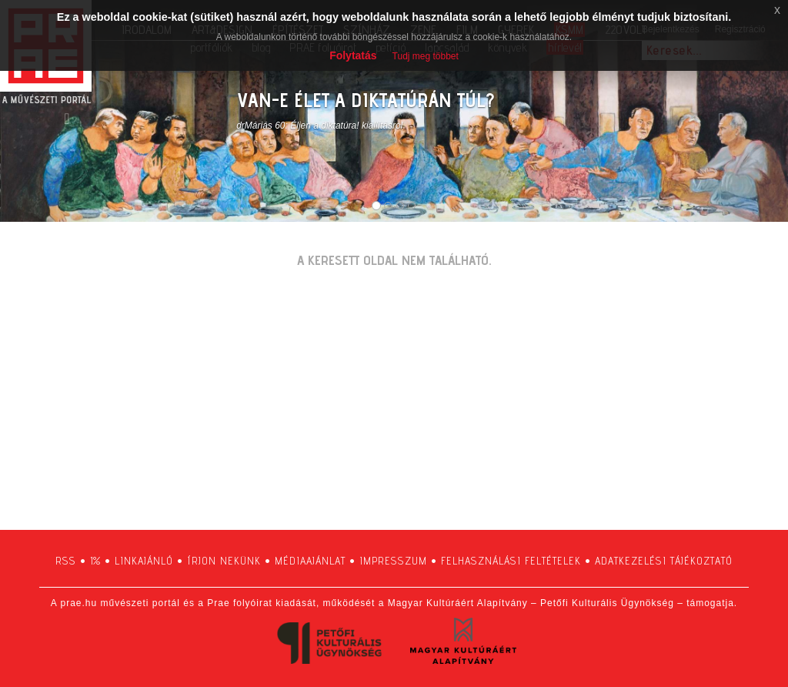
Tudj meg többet (425, 56)
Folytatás (352, 55)
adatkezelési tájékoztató (664, 561)
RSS (65, 561)
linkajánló (144, 561)
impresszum (393, 561)
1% (95, 561)
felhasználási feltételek (511, 561)
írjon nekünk (224, 561)
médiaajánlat (310, 561)
